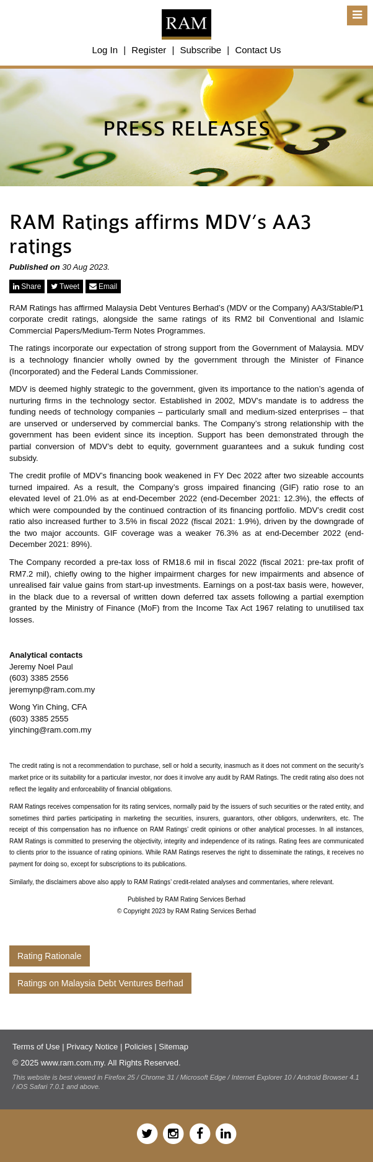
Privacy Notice (92, 1046)
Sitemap (173, 1046)
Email (103, 286)
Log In (105, 50)
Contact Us (258, 50)
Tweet (65, 286)
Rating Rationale (49, 956)
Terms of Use (36, 1046)
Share (27, 286)
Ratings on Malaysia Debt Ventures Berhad (100, 983)
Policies (138, 1046)
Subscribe (200, 50)
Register (148, 50)
